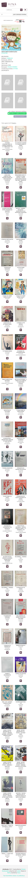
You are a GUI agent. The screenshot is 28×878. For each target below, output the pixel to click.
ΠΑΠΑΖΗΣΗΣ (20, 385)
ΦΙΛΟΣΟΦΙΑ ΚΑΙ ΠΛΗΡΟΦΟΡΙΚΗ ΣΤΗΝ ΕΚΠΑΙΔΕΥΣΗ (7, 527)
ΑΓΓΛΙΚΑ (15, 68)
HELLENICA (7, 470)
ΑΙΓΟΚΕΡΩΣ (7, 414)
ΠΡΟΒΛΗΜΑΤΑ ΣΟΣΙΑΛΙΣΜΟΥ (7, 383)
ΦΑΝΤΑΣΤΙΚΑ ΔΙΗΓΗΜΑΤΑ (20, 825)
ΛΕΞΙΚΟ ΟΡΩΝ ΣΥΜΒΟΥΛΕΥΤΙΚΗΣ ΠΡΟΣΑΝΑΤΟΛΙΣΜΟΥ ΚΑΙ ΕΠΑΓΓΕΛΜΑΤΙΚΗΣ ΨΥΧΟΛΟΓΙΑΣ (7, 178)
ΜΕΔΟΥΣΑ (21, 270)
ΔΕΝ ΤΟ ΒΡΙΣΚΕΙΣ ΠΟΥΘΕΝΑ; (19, 14)
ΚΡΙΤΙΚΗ (20, 243)
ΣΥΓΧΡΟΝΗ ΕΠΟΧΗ (20, 501)
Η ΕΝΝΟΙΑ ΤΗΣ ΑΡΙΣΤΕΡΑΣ (20, 673)
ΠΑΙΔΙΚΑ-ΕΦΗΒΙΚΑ (12, 67)
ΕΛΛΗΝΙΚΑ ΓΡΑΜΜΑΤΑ (7, 531)
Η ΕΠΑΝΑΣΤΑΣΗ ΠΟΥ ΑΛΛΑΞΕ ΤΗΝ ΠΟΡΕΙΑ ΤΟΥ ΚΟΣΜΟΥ (20, 497)
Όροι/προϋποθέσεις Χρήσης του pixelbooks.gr (14, 875)
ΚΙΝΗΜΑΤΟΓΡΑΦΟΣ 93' (20, 645)
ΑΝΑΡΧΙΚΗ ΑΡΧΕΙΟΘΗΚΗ (21, 355)
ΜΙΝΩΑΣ (20, 184)
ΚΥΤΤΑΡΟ (7, 353)
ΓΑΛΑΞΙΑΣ (21, 828)
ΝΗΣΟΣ (7, 213)
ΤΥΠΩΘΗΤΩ (20, 621)
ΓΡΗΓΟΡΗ (7, 182)
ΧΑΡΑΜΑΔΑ (7, 738)
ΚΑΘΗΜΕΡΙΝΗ (7, 649)
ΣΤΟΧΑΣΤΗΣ (20, 148)
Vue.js (18, 872)
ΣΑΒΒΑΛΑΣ (10, 58)
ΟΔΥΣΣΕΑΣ (21, 676)
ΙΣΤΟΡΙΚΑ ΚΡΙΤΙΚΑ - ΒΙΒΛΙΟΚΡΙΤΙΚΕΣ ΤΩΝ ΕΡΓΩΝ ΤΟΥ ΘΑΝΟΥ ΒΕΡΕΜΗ (7, 440)
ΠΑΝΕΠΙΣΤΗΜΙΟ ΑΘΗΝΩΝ (21, 532)
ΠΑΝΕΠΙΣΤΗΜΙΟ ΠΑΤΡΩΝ (7, 563)
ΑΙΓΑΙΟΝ (7, 677)
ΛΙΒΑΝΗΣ (21, 215)
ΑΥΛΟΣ (20, 857)
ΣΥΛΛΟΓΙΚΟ (4, 53)
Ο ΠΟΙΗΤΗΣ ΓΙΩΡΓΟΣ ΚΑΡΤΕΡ (7, 239)
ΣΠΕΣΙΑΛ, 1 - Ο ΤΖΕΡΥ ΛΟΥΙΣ (7, 853)
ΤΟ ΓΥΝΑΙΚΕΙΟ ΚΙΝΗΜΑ (7, 351)
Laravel (19, 871)
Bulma (9, 872)
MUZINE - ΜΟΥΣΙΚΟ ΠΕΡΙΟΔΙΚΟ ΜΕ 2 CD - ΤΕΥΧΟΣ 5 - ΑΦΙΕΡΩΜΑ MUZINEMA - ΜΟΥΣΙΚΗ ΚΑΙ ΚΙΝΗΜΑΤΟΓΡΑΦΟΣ (7, 733)
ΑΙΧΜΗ (7, 271)
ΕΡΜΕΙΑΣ (21, 705)
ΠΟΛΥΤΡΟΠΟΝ (21, 591)
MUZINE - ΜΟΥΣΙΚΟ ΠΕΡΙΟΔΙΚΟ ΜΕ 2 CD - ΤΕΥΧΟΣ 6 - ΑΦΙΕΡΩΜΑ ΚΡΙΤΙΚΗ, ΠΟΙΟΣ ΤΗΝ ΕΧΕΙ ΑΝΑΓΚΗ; (7, 796)
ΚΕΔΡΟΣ (20, 560)
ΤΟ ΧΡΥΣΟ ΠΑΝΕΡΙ (20, 267)
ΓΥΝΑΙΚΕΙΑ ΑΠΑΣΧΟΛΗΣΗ (7, 468)
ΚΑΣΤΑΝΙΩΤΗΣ (7, 326)
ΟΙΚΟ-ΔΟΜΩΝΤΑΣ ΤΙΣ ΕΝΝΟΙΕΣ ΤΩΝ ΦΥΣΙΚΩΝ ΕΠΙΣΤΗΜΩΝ (20, 617)
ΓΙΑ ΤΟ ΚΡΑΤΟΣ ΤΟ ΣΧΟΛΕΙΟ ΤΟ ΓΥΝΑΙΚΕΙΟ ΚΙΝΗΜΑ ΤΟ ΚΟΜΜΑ (20, 144)
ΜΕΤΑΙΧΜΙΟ (7, 500)
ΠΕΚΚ (21, 648)
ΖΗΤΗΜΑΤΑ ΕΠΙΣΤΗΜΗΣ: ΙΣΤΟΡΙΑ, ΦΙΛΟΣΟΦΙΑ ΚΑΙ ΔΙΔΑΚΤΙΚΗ (7, 210)
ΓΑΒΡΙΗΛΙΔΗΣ (7, 242)
